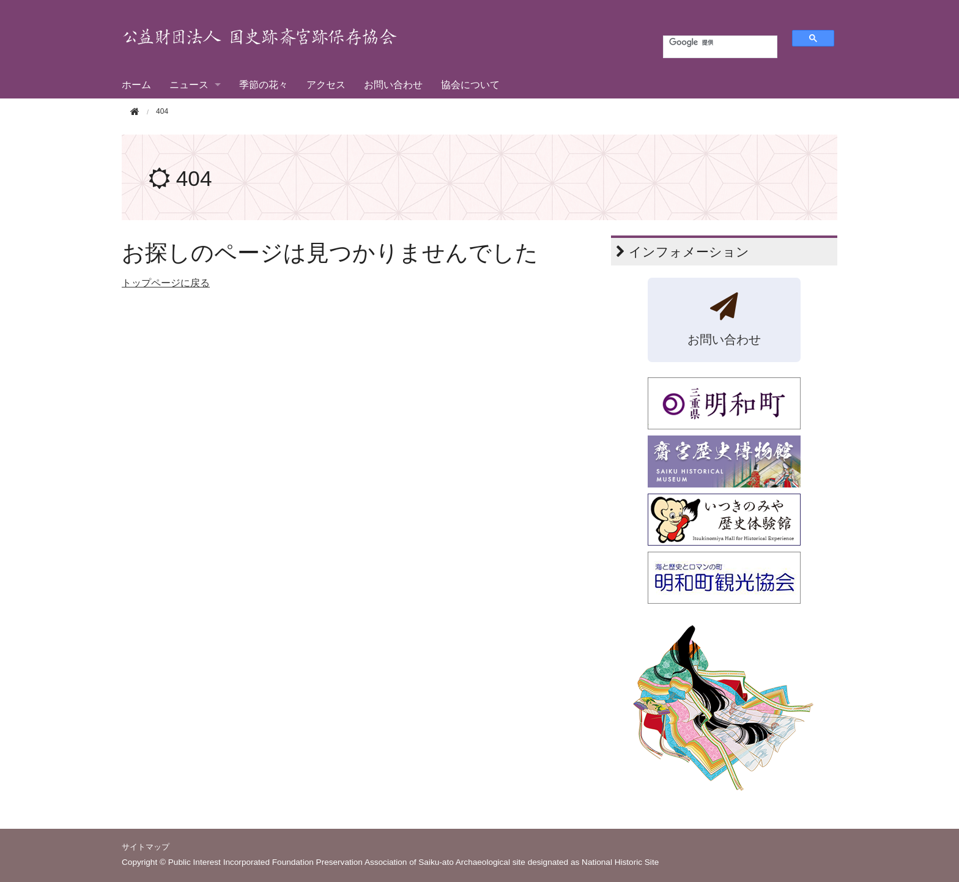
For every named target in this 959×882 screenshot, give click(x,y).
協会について (470, 85)
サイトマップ (145, 846)
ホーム (136, 85)
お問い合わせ (393, 85)
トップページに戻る (166, 283)
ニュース (189, 85)
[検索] (713, 42)
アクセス (326, 85)
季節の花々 (263, 85)
